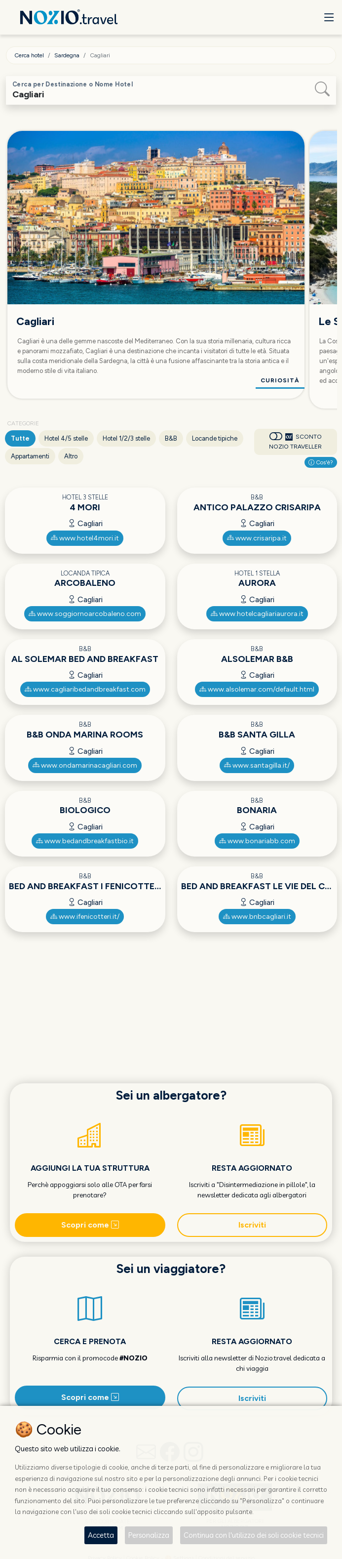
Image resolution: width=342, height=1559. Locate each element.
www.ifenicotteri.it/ (84, 916)
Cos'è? (320, 462)
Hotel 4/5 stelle (66, 438)
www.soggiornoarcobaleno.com (85, 614)
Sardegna (66, 55)
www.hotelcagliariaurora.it (257, 614)
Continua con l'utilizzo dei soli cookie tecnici (254, 1535)
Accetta (101, 1535)
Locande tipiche (214, 438)
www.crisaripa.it (257, 538)
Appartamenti (30, 456)
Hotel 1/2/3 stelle (126, 438)
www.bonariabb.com (257, 841)
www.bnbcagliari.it (257, 916)
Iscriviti (252, 1225)
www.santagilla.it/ (257, 765)
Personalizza (148, 1535)
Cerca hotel (29, 55)
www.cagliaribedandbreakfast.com (85, 689)
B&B (171, 438)
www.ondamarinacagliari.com (85, 765)
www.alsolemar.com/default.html (256, 689)
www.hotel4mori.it (85, 538)
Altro (70, 456)
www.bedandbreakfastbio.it (85, 841)
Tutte (20, 438)
